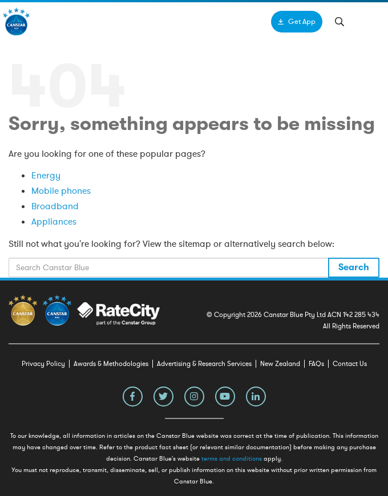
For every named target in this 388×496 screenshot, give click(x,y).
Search (353, 267)
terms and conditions (231, 458)
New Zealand (280, 364)
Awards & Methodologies (111, 364)
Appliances (53, 222)
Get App (302, 22)
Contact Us (350, 364)
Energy (45, 175)
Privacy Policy (43, 364)
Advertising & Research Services (204, 364)
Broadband (55, 206)
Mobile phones (61, 191)
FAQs (316, 364)
